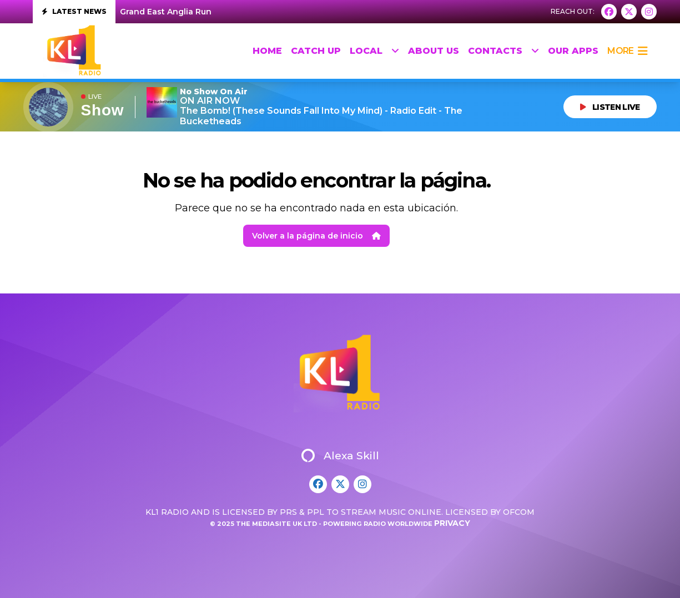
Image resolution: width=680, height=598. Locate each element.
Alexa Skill (340, 455)
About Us (433, 50)
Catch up (316, 50)
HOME (267, 50)
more (627, 51)
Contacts (503, 51)
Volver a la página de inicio (316, 236)
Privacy (452, 523)
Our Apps (573, 50)
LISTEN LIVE (610, 107)
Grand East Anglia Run (165, 12)
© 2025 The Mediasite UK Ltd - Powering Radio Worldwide (322, 524)
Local (374, 51)
